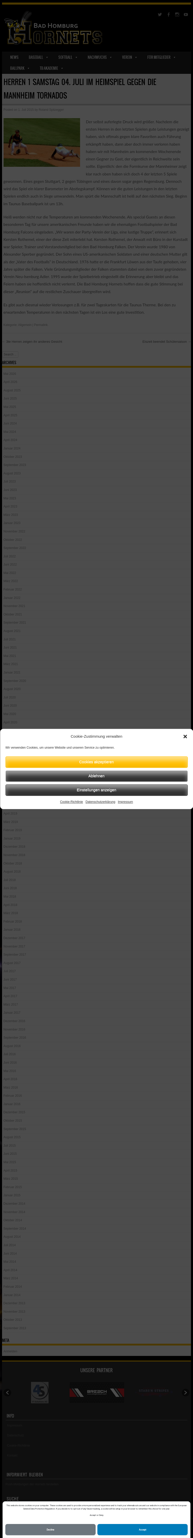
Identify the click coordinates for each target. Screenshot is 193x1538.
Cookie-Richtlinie (71, 802)
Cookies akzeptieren (96, 762)
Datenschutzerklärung (100, 802)
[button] (185, 736)
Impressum (125, 802)
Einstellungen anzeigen (96, 790)
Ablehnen (96, 776)
